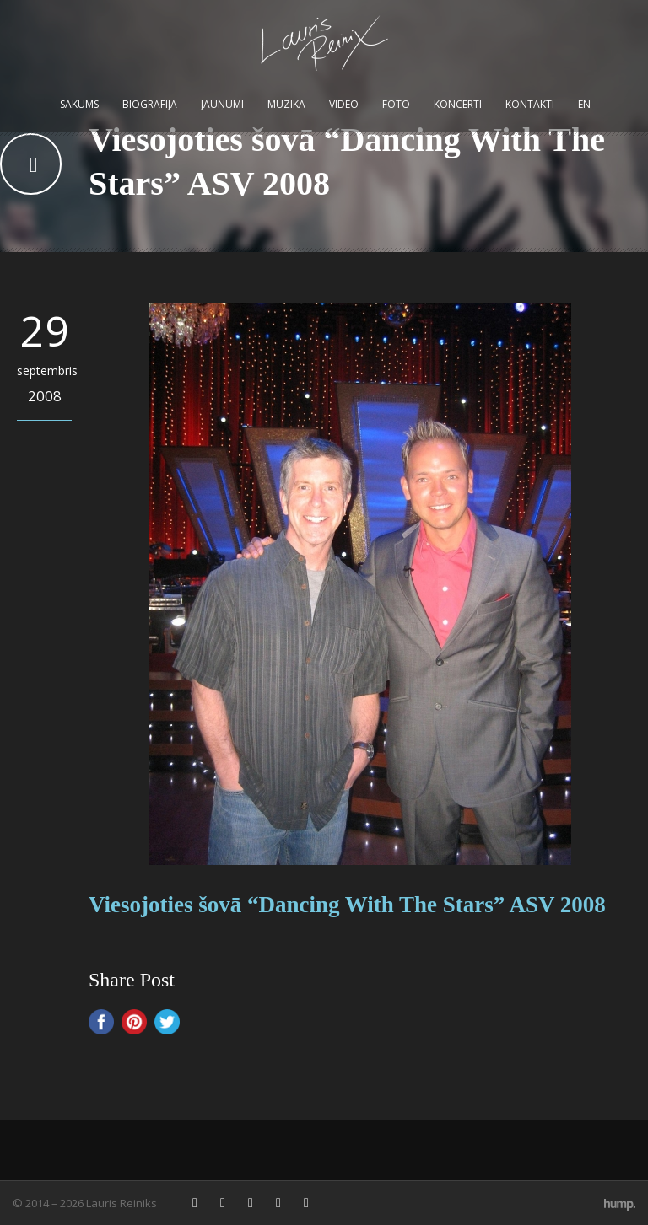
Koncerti (458, 104)
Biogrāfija (149, 104)
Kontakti (529, 104)
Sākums (79, 104)
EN (584, 104)
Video (344, 104)
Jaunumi (222, 104)
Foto (396, 104)
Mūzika (286, 104)
